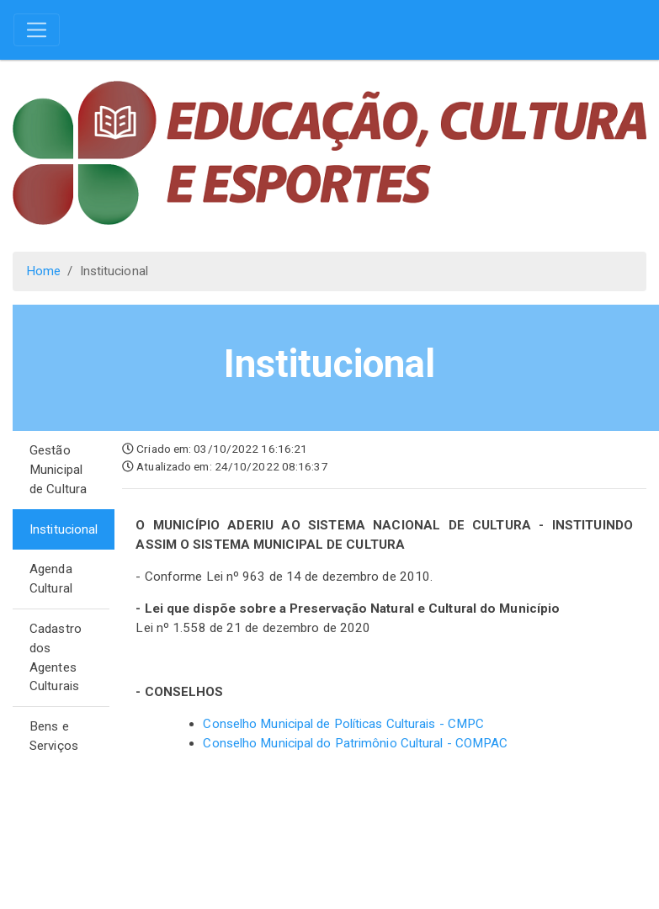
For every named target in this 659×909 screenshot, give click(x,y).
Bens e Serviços (53, 736)
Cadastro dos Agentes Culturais (55, 657)
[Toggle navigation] (36, 29)
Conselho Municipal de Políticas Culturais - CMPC (343, 723)
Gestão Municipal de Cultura (58, 470)
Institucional (63, 529)
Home (43, 271)
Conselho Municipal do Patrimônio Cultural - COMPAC (355, 743)
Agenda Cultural (50, 578)
